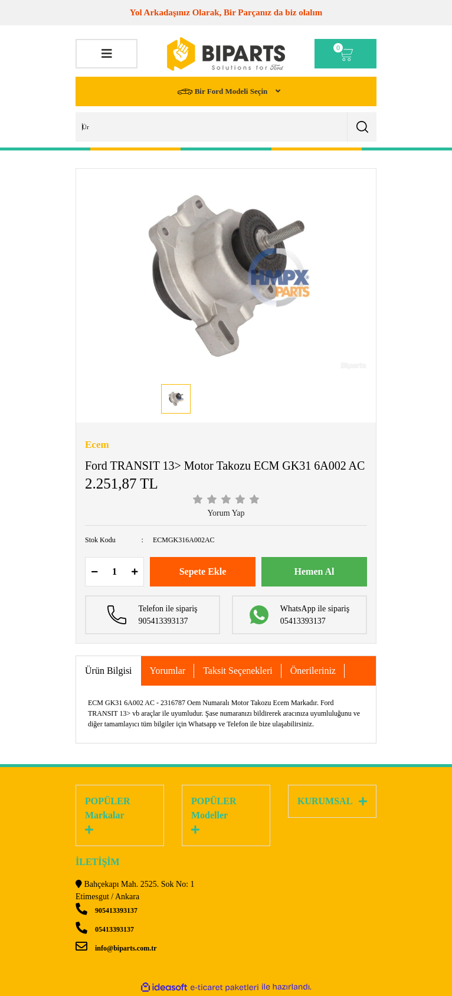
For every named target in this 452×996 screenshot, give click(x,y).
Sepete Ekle (203, 571)
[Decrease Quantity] (94, 572)
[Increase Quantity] (134, 572)
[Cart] (345, 53)
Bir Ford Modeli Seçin (223, 91)
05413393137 (105, 929)
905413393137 (106, 910)
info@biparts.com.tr (116, 948)
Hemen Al (314, 571)
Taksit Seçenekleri (238, 671)
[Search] (226, 127)
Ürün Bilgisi (108, 671)
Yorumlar (168, 671)
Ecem (97, 444)
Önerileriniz (313, 671)
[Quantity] (114, 572)
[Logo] (226, 54)
